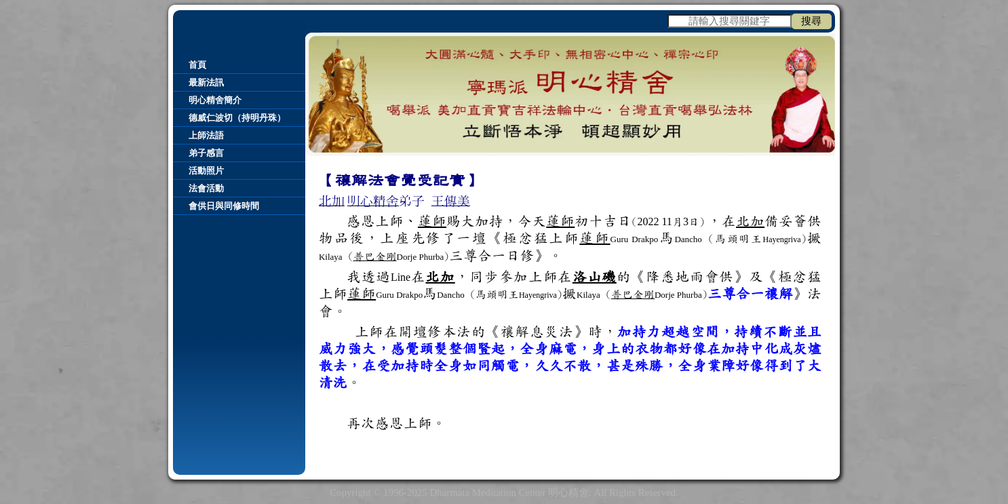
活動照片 (206, 171)
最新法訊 (206, 82)
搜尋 (811, 21)
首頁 (197, 65)
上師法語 (206, 135)
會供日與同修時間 (224, 206)
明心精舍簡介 (215, 100)
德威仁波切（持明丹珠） (237, 118)
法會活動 (206, 188)
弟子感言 (206, 153)
